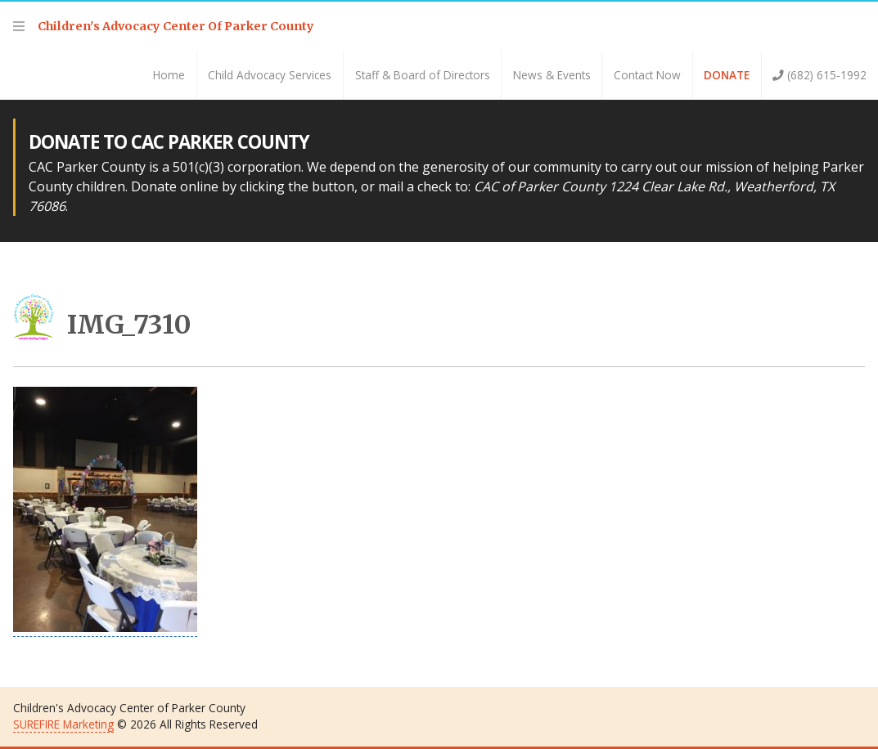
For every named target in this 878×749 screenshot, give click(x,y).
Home (169, 75)
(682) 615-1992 (819, 75)
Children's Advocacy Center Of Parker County (176, 26)
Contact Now (647, 75)
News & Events (552, 75)
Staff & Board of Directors (422, 75)
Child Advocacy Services (269, 75)
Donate (727, 75)
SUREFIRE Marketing (63, 724)
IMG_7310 (102, 324)
